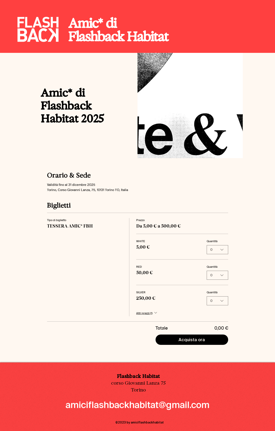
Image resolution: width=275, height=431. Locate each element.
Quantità (212, 241)
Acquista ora (192, 339)
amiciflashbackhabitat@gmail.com (137, 405)
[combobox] (217, 249)
